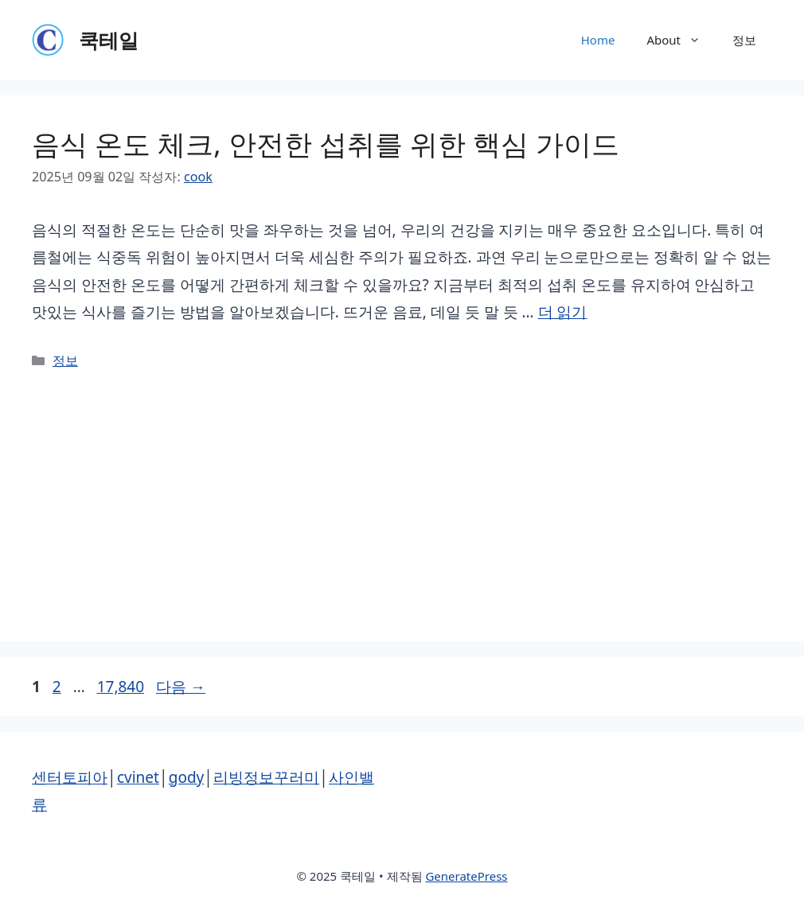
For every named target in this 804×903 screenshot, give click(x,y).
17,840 (120, 686)
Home (598, 40)
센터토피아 (69, 777)
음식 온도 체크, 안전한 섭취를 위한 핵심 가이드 (325, 143)
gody (187, 777)
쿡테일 (109, 39)
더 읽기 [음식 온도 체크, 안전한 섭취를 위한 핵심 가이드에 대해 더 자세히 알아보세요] (562, 312)
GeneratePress (466, 876)
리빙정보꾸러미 (266, 777)
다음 (180, 686)
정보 (744, 40)
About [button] (681, 40)
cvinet (138, 777)
